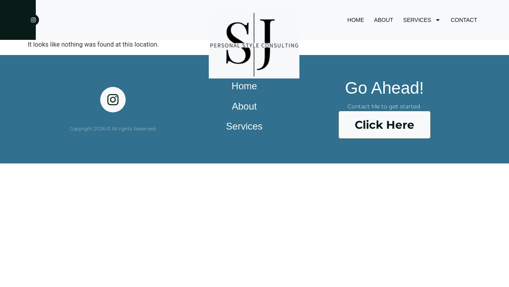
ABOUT (383, 20)
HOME (356, 20)
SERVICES (422, 20)
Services (244, 126)
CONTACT (464, 20)
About (244, 106)
